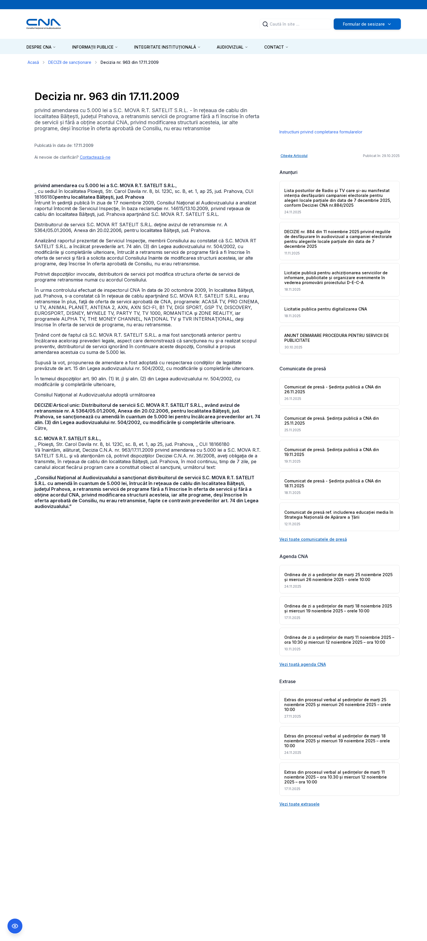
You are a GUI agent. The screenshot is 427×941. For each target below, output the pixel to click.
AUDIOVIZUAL (232, 47)
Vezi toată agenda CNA (302, 664)
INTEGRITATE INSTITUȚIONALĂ (167, 47)
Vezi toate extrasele (299, 804)
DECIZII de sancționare (69, 62)
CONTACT (276, 47)
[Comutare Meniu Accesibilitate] (15, 926)
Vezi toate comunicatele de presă (313, 539)
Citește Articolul (294, 156)
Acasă (33, 62)
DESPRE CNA (41, 47)
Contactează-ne (95, 157)
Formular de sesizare (367, 24)
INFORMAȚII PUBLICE (95, 47)
